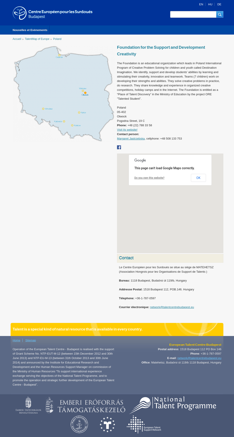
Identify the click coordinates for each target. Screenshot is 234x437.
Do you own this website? (150, 177)
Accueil (17, 39)
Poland (57, 39)
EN (201, 4)
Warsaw (82, 88)
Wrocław (49, 108)
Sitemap (30, 340)
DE (219, 4)
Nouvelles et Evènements (30, 30)
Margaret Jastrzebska (131, 138)
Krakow (77, 125)
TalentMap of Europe (37, 39)
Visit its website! (127, 129)
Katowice (58, 121)
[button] (219, 14)
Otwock (85, 94)
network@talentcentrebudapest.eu (172, 307)
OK (198, 178)
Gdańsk (59, 57)
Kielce (83, 112)
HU (210, 4)
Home (16, 340)
